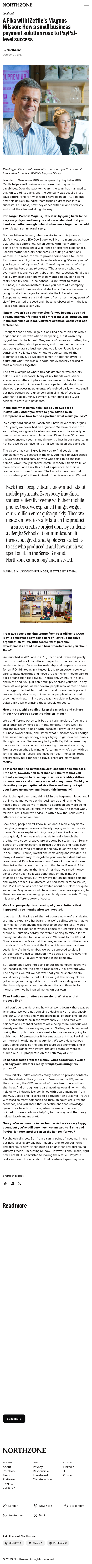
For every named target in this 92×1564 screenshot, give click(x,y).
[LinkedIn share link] (12, 1183)
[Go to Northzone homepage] (18, 5)
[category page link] (8, 13)
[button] (85, 5)
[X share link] (19, 1183)
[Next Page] (14, 1418)
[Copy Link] (5, 1183)
